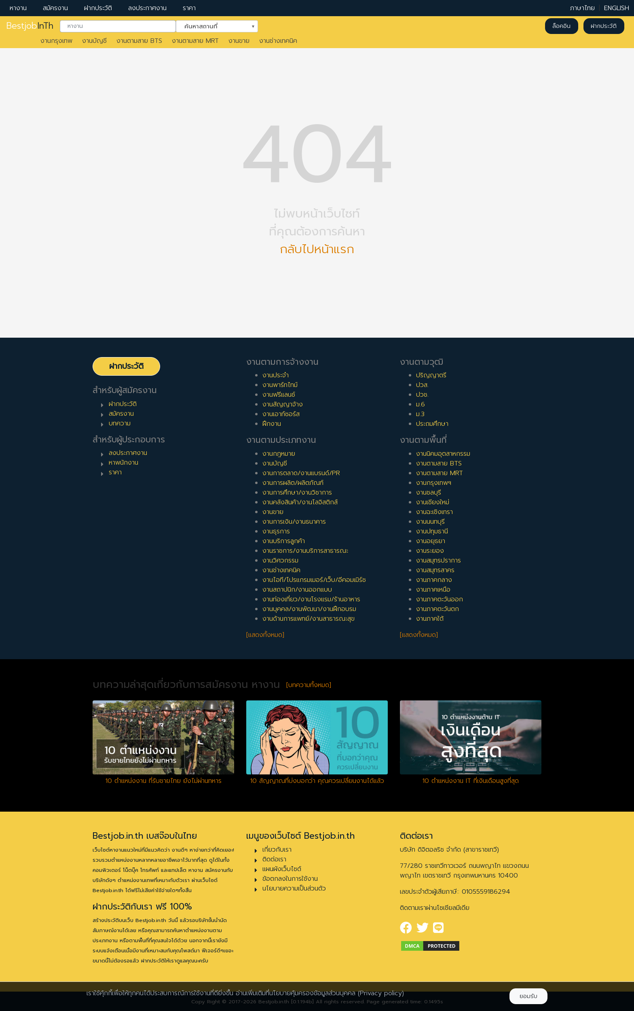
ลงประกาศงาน (147, 8)
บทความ (120, 423)
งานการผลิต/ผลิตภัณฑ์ (292, 483)
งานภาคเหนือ (433, 589)
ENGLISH (616, 8)
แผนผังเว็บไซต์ (281, 869)
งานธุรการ (276, 531)
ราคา (189, 8)
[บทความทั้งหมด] (308, 685)
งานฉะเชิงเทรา (434, 512)
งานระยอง (430, 551)
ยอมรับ (528, 996)
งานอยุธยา (430, 541)
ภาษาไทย (582, 8)
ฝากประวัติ (98, 8)
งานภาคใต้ (430, 619)
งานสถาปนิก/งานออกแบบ (297, 589)
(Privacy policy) (381, 993)
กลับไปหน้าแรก (317, 249)
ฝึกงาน (271, 424)
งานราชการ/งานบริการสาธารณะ (305, 551)
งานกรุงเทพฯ (433, 483)
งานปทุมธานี (432, 531)
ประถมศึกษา (432, 424)
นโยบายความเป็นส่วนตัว (294, 888)
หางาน (18, 8)
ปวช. (422, 395)
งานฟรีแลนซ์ (278, 395)
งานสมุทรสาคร (435, 570)
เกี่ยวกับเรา (277, 849)
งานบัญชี (94, 41)
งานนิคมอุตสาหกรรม (443, 454)
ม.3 (420, 414)
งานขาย (238, 41)
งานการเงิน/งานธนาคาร (294, 522)
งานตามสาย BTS (139, 41)
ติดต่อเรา (274, 859)
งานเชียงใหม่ (432, 502)
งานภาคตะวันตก (437, 609)
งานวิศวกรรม (280, 560)
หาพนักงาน (123, 462)
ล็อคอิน (561, 26)
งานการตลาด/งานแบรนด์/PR (301, 473)
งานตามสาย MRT (195, 41)
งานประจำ (275, 375)
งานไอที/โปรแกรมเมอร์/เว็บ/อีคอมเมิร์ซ (314, 580)
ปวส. (422, 385)
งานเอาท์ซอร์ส (281, 414)
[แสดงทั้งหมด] (265, 635)
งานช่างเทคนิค (278, 41)
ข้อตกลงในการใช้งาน (290, 879)
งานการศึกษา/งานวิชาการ (297, 492)
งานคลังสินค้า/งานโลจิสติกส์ (300, 502)
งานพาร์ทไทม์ (280, 385)
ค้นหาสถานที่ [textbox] (211, 25)
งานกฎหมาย (278, 454)
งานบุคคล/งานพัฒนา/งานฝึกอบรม (309, 609)
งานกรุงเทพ (56, 41)
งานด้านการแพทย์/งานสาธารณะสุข (308, 619)
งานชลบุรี (428, 492)
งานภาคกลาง (434, 580)
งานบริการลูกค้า (283, 541)
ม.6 (420, 404)
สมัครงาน (55, 8)
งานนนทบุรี (430, 522)
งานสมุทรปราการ (438, 560)
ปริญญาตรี (431, 375)
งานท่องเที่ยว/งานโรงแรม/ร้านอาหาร (311, 599)
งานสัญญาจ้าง (282, 404)
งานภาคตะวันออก (439, 599)
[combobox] (118, 26)
